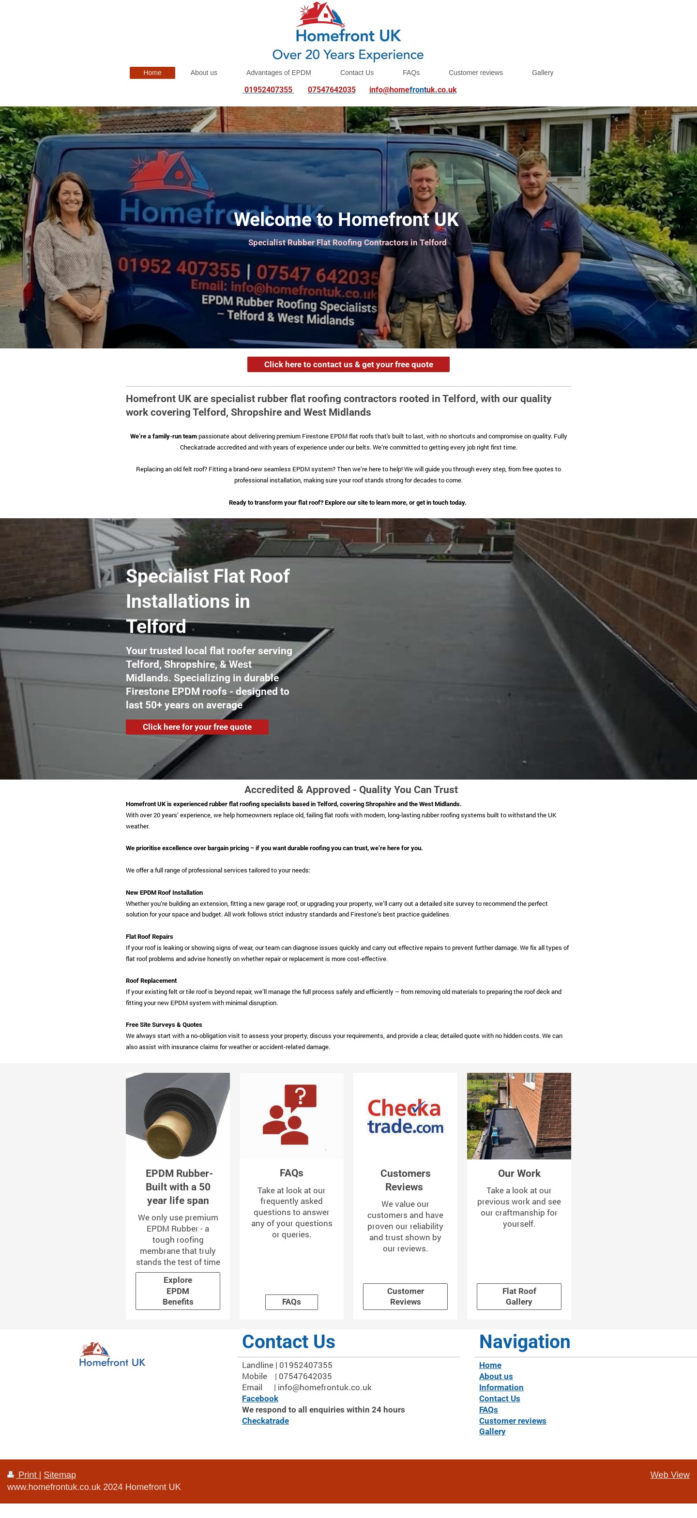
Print (23, 1475)
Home (490, 1365)
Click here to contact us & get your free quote (348, 364)
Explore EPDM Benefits (178, 1291)
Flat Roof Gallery (519, 1296)
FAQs (291, 1302)
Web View (670, 1475)
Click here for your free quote (197, 727)
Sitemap (60, 1475)
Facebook (260, 1398)
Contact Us (499, 1398)
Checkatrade (265, 1421)
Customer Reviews (405, 1296)
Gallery (492, 1431)
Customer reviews (512, 1421)
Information (501, 1387)
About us (496, 1376)
